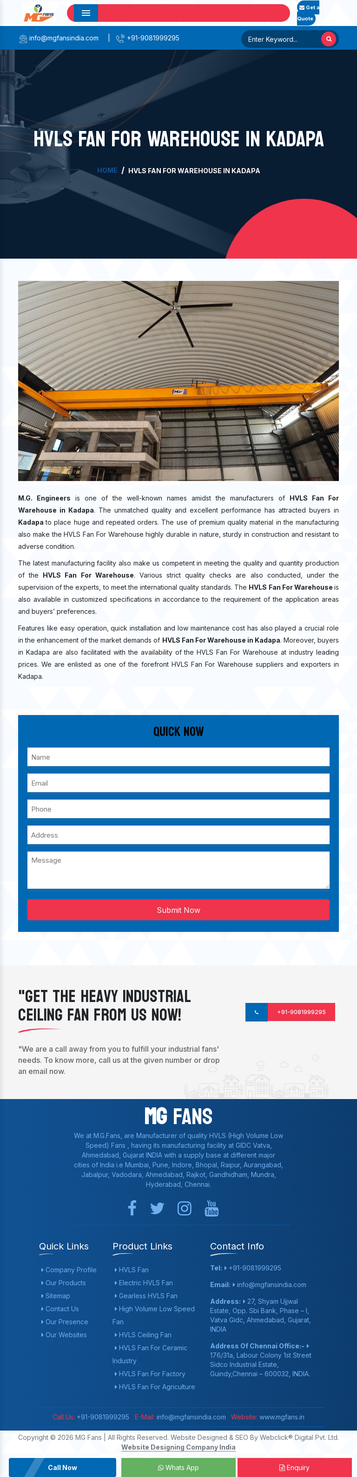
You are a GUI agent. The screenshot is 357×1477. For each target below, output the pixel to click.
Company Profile (69, 1270)
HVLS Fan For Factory (150, 1374)
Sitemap (55, 1296)
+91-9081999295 (147, 38)
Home (107, 170)
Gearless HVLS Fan (146, 1296)
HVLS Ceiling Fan (143, 1335)
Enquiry (294, 1467)
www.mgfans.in (281, 1417)
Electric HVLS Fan (144, 1283)
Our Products (63, 1283)
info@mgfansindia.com (58, 38)
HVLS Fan (132, 1270)
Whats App (178, 1467)
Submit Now (178, 910)
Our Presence (64, 1322)
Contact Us (60, 1309)
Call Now (62, 1467)
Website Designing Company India (178, 1447)
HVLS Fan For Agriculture (155, 1387)
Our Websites (64, 1335)
